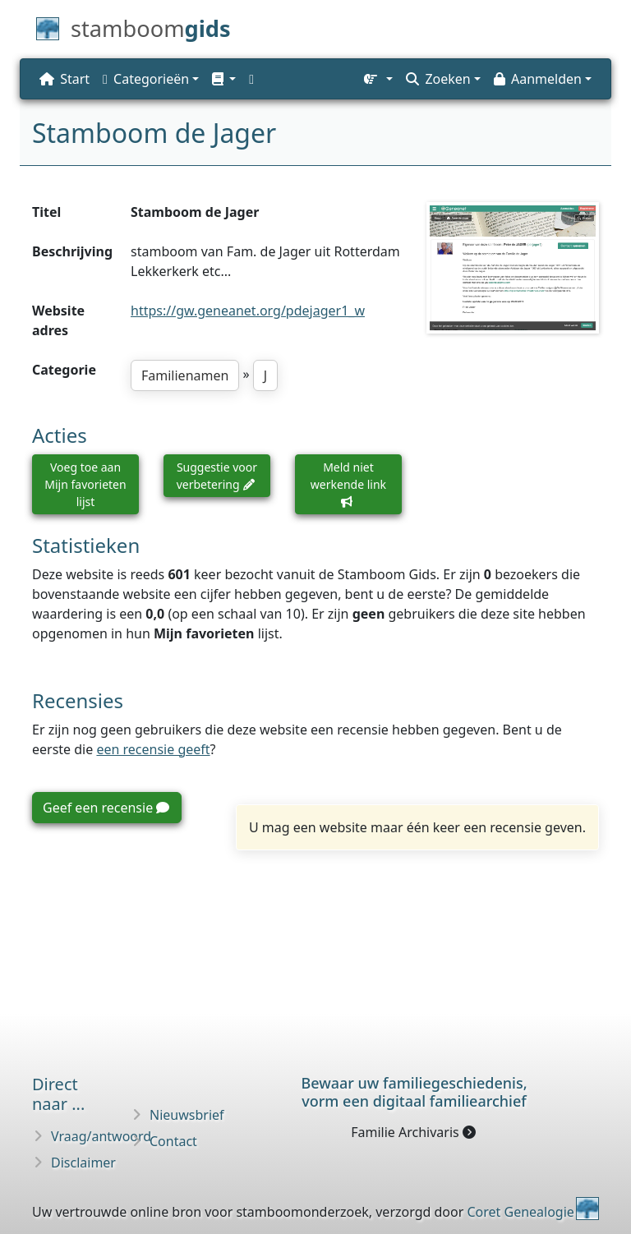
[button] (223, 79)
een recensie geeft (153, 749)
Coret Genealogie (520, 1212)
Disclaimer (83, 1162)
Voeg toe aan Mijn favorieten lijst (85, 484)
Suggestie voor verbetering (217, 475)
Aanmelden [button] (538, 79)
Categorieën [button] (146, 79)
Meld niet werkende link (348, 483)
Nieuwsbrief (187, 1115)
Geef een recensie (105, 808)
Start (64, 79)
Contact (173, 1141)
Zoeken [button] (438, 79)
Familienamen (184, 375)
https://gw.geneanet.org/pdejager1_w (248, 311)
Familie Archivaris (413, 1132)
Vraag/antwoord (101, 1136)
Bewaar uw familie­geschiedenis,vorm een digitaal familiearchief (414, 1092)
